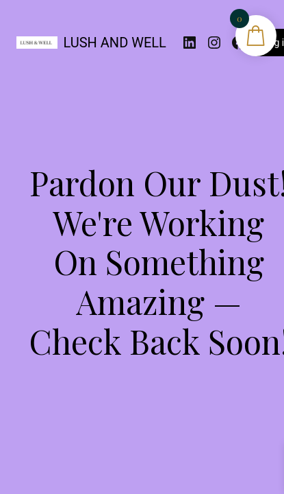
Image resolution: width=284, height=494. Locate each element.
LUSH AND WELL (115, 42)
